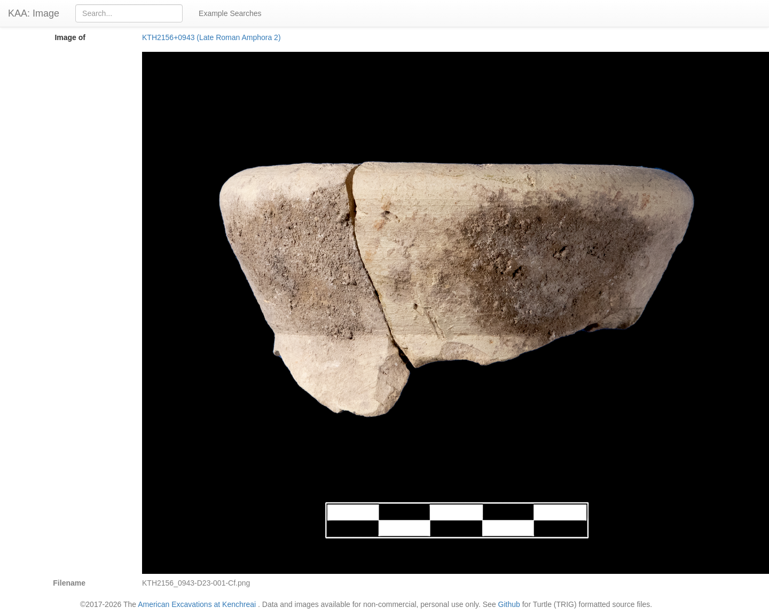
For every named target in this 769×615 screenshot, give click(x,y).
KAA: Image (33, 13)
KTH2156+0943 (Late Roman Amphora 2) (211, 37)
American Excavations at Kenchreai (197, 604)
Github (509, 604)
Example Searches (230, 13)
